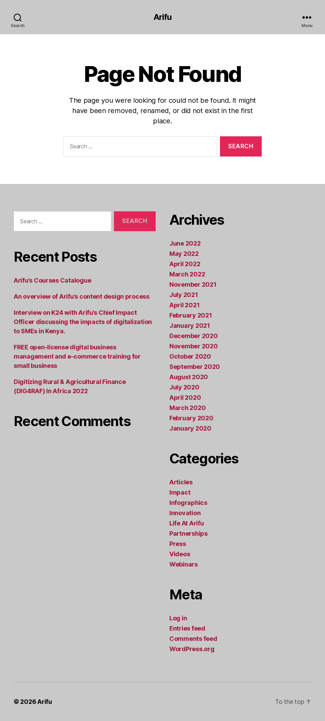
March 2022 (187, 274)
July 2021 (183, 294)
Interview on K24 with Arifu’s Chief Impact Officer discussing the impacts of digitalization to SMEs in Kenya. (83, 322)
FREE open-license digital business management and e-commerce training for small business (77, 356)
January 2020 (190, 428)
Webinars (183, 564)
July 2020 (184, 387)
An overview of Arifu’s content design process (82, 296)
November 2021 (193, 284)
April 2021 (184, 305)
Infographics (188, 502)
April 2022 (184, 264)
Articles (181, 482)
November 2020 (193, 346)
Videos (179, 554)
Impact (179, 492)
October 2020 (190, 356)
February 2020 (191, 418)
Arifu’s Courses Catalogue (52, 280)
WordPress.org (191, 648)
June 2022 (185, 243)
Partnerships (188, 533)
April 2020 (185, 397)
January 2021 (189, 325)
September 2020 (194, 366)
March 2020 (187, 407)
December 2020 (193, 335)
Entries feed (187, 628)
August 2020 (188, 377)
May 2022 (184, 253)
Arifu (162, 17)
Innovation (184, 513)
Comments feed (193, 638)
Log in (178, 618)
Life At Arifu (186, 523)
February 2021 (190, 315)
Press (177, 543)
